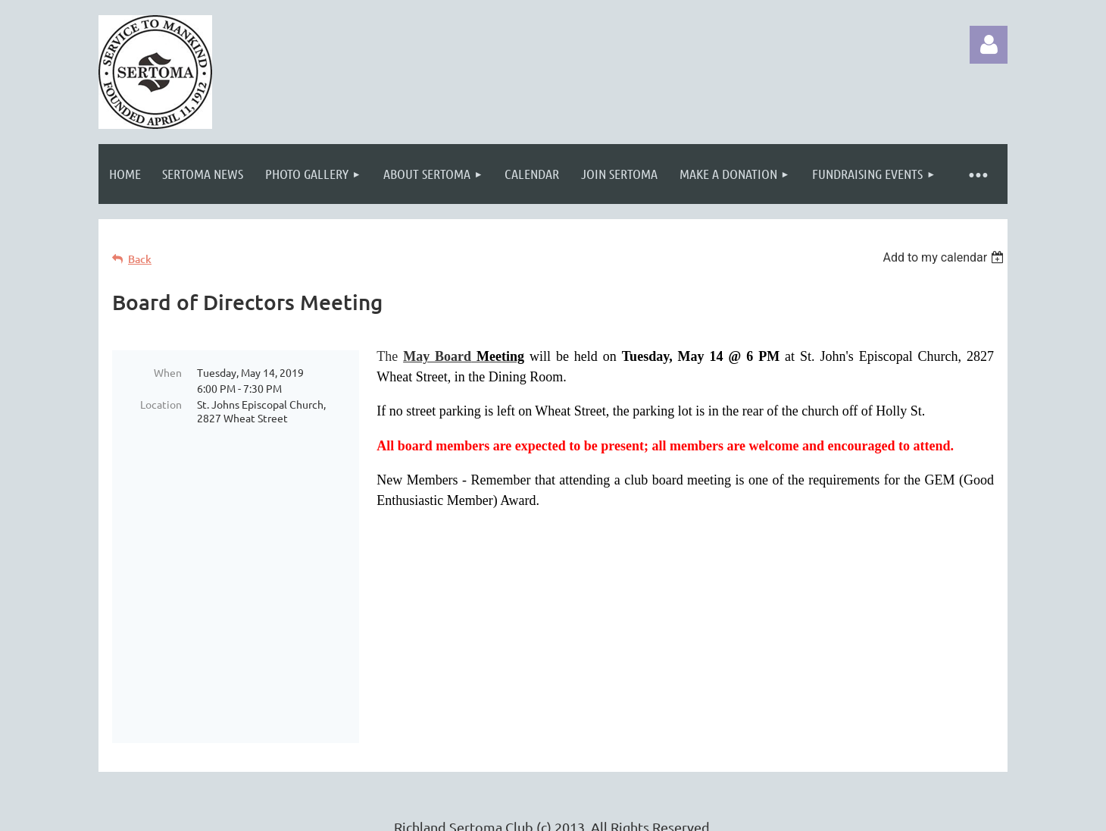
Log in (989, 45)
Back (140, 259)
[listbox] (945, 257)
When (168, 372)
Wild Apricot (827, 812)
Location (161, 404)
